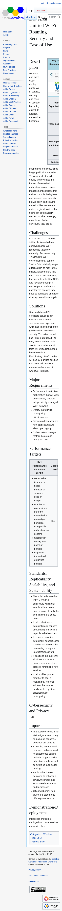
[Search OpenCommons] (54, 16)
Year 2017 (37, 838)
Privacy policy (34, 870)
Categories (35, 834)
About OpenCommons (38, 876)
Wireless (47, 834)
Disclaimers (33, 882)
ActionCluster (38, 841)
